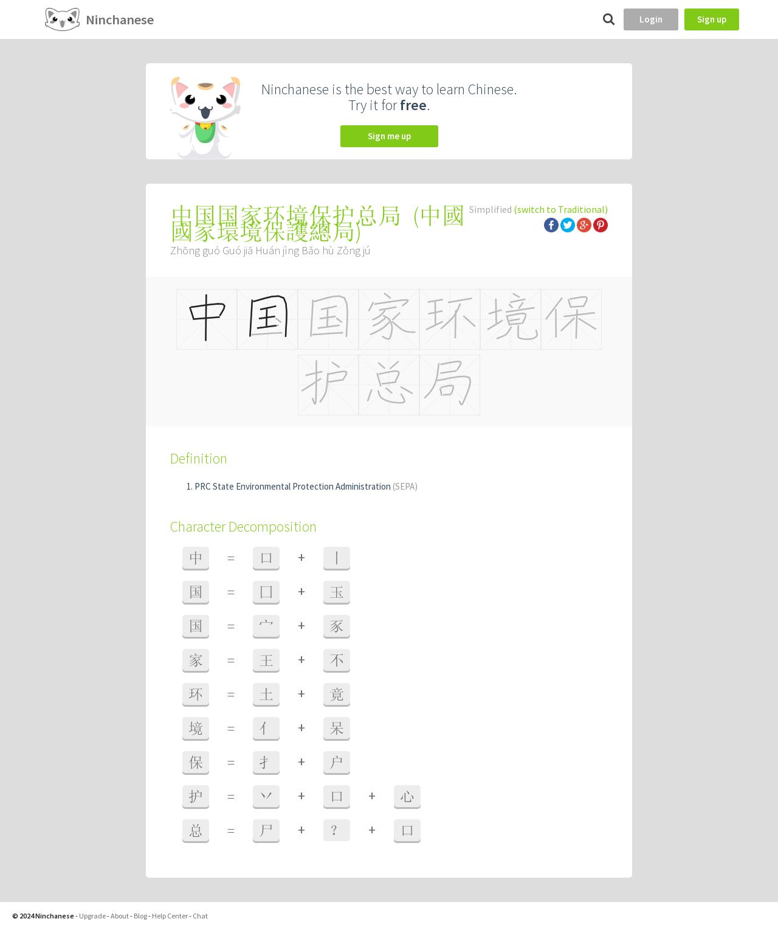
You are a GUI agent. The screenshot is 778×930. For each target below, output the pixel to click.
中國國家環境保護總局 (317, 223)
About (120, 915)
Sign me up (389, 136)
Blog (140, 915)
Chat (200, 915)
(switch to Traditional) (561, 209)
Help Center (170, 915)
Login (651, 19)
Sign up (711, 19)
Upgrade (92, 915)
